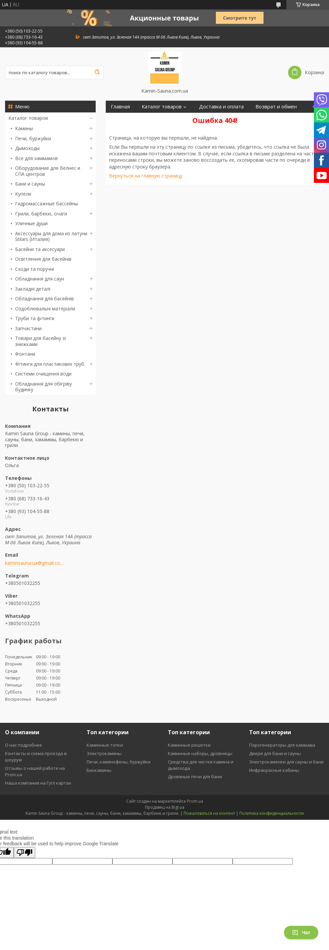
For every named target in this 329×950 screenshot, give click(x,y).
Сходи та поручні (34, 269)
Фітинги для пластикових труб (49, 364)
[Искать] (97, 72)
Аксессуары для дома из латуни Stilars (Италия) (51, 236)
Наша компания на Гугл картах (38, 783)
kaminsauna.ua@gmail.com (34, 563)
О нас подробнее (23, 745)
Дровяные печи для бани (195, 776)
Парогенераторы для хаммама (282, 745)
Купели (23, 194)
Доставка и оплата (221, 106)
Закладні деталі (32, 289)
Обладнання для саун (39, 279)
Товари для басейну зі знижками (40, 341)
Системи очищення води (43, 373)
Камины (24, 128)
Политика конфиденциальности (271, 813)
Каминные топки (105, 745)
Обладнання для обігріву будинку (43, 387)
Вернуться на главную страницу (145, 175)
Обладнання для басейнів (44, 298)
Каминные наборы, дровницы (200, 753)
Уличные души (31, 223)
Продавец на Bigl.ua (164, 807)
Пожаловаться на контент (209, 813)
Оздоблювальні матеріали (45, 308)
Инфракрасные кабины (274, 770)
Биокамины (99, 770)
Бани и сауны (30, 184)
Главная (120, 106)
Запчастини (28, 328)
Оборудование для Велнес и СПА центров (47, 171)
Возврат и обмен (276, 106)
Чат (301, 933)
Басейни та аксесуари (40, 249)
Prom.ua (195, 801)
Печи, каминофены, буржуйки (118, 762)
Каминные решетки (189, 745)
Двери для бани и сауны (275, 753)
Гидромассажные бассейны (46, 203)
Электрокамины (104, 753)
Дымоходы (27, 148)
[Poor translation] (24, 852)
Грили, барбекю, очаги (41, 213)
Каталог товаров (28, 118)
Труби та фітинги (34, 318)
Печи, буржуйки (33, 138)
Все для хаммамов (36, 158)
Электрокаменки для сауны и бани (286, 762)
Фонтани (25, 354)
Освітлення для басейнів (43, 259)
